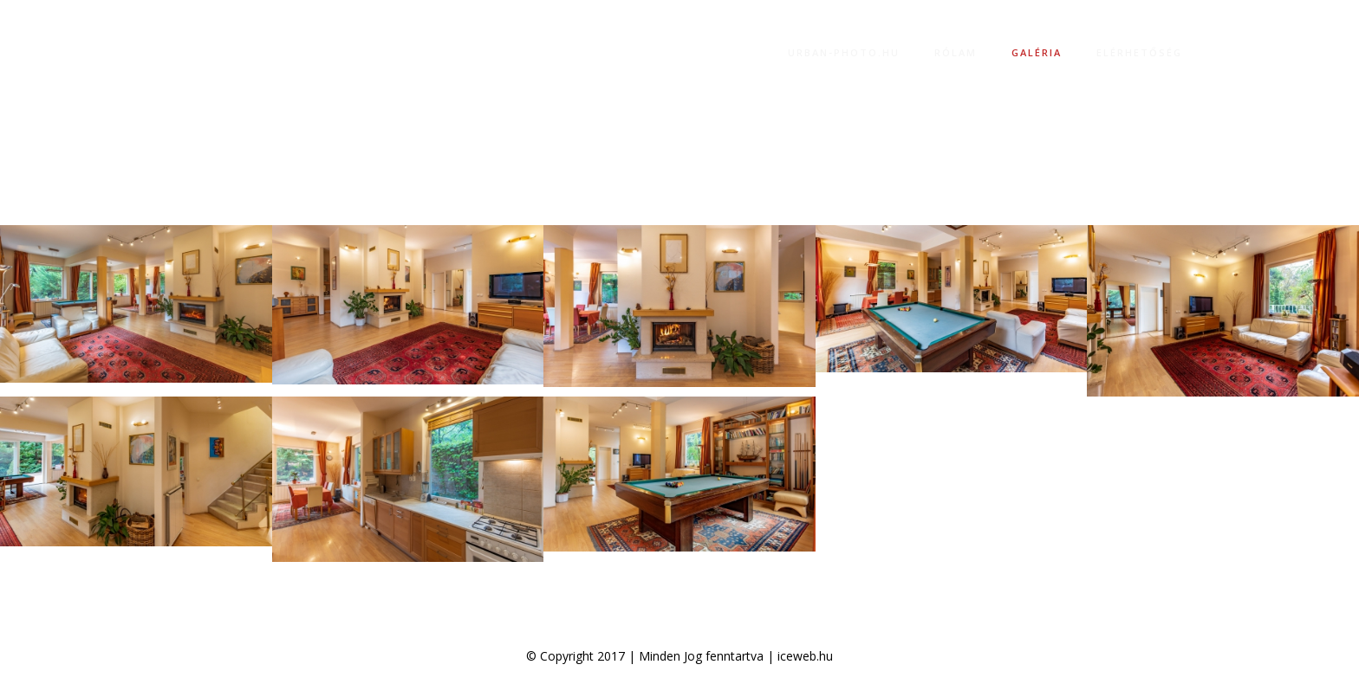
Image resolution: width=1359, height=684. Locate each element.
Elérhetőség (1139, 52)
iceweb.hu (805, 656)
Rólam (955, 52)
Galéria (1036, 52)
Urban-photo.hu (844, 52)
